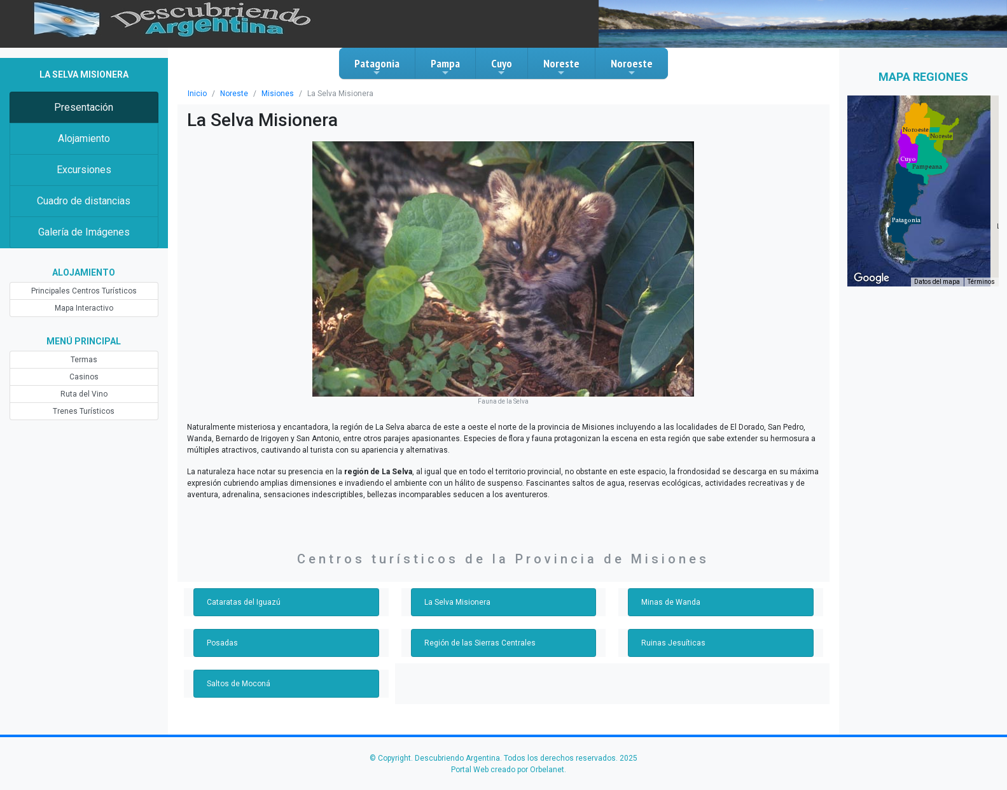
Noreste (561, 67)
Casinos (84, 376)
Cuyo (501, 67)
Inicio (197, 93)
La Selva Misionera (457, 602)
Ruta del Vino (84, 394)
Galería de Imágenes (84, 232)
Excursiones (84, 170)
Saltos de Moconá (238, 683)
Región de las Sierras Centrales (480, 642)
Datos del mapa (937, 281)
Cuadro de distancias (83, 201)
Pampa (445, 67)
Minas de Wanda (670, 602)
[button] (906, 220)
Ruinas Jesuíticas (673, 642)
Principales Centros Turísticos (84, 290)
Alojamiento (84, 138)
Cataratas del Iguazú (244, 602)
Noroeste (632, 67)
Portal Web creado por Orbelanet (507, 769)
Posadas (222, 642)
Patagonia (376, 67)
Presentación (83, 107)
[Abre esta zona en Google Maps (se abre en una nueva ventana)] (871, 278)
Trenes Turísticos (84, 411)
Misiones (277, 93)
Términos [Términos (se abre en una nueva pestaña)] (981, 281)
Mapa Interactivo (84, 308)
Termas (84, 359)
